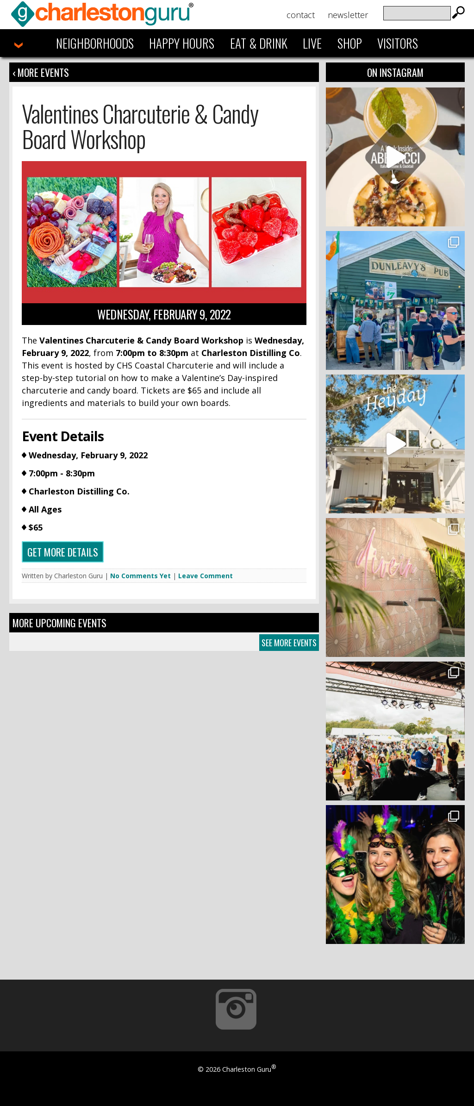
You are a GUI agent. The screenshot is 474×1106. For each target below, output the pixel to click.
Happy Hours (181, 43)
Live (312, 43)
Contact (301, 14)
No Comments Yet (140, 575)
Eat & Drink (258, 43)
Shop (349, 43)
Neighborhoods (95, 43)
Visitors (397, 43)
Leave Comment (205, 575)
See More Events (289, 643)
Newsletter (348, 14)
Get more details (62, 551)
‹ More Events (40, 72)
